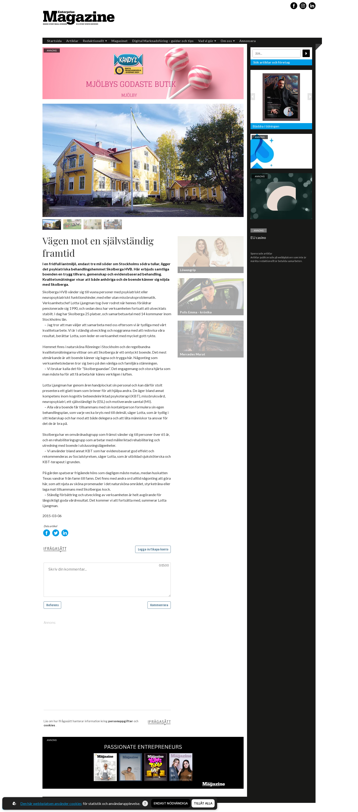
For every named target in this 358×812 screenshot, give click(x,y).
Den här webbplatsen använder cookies (51, 803)
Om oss (228, 41)
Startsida (54, 41)
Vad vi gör (207, 41)
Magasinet (119, 41)
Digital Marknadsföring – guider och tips (163, 41)
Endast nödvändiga (171, 803)
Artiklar (72, 41)
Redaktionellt (95, 41)
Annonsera (247, 41)
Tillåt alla (203, 803)
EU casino (258, 237)
